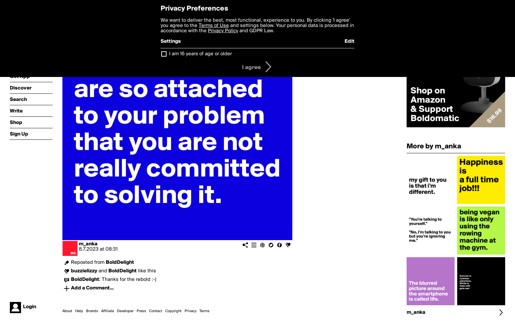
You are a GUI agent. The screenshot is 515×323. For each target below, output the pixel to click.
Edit (349, 41)
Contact (155, 311)
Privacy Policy (223, 31)
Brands (92, 311)
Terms (204, 311)
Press (141, 311)
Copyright (173, 311)
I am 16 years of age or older (200, 54)
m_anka (88, 244)
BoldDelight (120, 262)
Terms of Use (214, 25)
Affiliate (107, 311)
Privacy (190, 311)
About (67, 311)
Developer (125, 311)
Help (79, 311)
